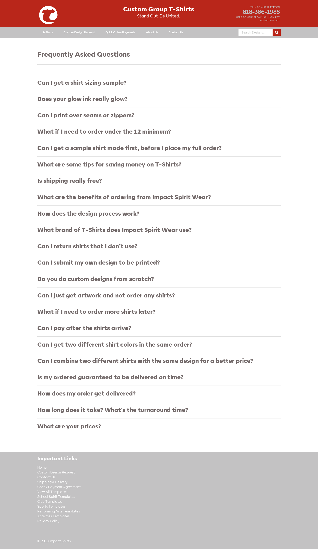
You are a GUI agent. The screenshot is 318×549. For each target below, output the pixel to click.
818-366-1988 (261, 12)
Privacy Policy (48, 521)
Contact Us (176, 32)
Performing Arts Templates (58, 511)
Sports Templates (51, 506)
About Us (152, 32)
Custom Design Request (79, 32)
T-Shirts (48, 32)
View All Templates (52, 492)
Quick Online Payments (120, 32)
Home (41, 467)
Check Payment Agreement (59, 487)
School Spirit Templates (56, 496)
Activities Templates (53, 516)
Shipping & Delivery (52, 482)
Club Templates (49, 501)
